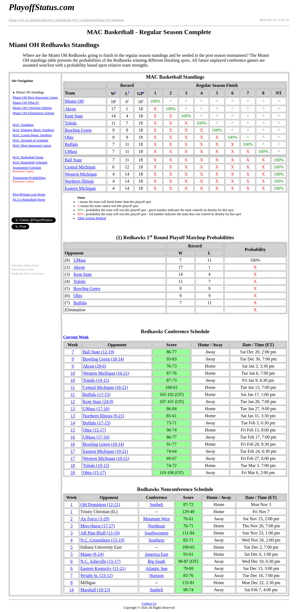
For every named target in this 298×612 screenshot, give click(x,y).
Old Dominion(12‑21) (100, 504)
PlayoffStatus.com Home (29, 194)
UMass (71, 151)
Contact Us (148, 603)
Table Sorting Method (91, 218)
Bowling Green (78, 130)
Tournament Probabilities (29, 178)
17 (72, 451)
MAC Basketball (56, 20)
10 (72, 373)
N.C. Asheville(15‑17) (100, 561)
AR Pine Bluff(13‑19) (100, 533)
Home (13, 20)
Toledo (71, 123)
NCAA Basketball (30, 20)
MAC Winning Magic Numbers (33, 130)
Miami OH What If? (26, 103)
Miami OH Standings (108, 20)
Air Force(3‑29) (94, 518)
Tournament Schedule (27, 168)
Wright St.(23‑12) (96, 575)
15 (72, 430)
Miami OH (74, 101)
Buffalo (71, 144)
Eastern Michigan (80, 188)
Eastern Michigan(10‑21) (105, 451)
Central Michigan (80, 167)
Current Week (76, 337)
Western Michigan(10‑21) (106, 373)
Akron (70, 109)
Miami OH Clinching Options (32, 108)
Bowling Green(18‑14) (103, 359)
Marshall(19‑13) (95, 589)
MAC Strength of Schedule (30, 140)
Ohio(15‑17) (94, 430)
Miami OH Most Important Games (35, 97)
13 (72, 408)
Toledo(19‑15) (96, 380)
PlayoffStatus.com (41, 7)
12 (72, 401)
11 (73, 387)
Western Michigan (81, 174)
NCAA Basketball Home (29, 200)
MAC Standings (81, 20)
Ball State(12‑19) (98, 352)
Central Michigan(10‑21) (105, 387)
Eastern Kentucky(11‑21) (103, 568)
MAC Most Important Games (32, 145)
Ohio (69, 137)
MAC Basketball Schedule (30, 162)
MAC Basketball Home (28, 157)
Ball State (73, 160)
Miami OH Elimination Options (33, 113)
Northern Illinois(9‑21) (103, 415)
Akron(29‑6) (94, 366)
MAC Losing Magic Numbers (32, 135)
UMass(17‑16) (96, 408)
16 (72, 437)
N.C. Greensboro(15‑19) (102, 540)
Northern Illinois (79, 181)
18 (72, 465)
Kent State (74, 116)
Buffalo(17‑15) (97, 394)
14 (72, 423)
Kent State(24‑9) (98, 401)
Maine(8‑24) (92, 554)
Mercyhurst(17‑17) (97, 526)
